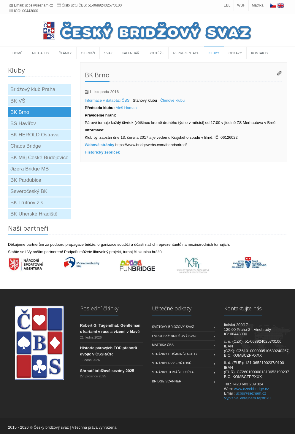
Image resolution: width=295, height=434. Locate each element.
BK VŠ (17, 101)
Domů (17, 53)
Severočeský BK (28, 191)
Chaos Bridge (25, 146)
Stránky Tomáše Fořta (173, 372)
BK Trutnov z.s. (27, 202)
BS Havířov (23, 123)
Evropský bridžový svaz (174, 336)
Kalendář (130, 53)
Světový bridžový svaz (173, 326)
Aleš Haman (126, 108)
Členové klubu (172, 100)
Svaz (108, 53)
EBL (227, 5)
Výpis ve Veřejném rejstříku (247, 398)
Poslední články (99, 308)
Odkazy (235, 53)
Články (65, 53)
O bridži (88, 53)
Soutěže (156, 53)
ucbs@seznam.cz (39, 5)
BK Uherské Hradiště (34, 214)
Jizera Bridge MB (29, 169)
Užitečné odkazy (171, 308)
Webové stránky (99, 145)
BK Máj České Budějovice (39, 157)
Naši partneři (28, 228)
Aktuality (41, 53)
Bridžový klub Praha (32, 89)
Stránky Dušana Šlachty (175, 354)
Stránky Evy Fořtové (171, 363)
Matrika (257, 5)
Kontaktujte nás (243, 308)
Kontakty (259, 53)
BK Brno (19, 112)
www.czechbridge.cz (251, 389)
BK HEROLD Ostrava (34, 135)
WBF (241, 5)
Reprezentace (186, 53)
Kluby (214, 53)
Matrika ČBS (163, 345)
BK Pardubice (25, 180)
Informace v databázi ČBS (107, 100)
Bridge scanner (166, 381)
